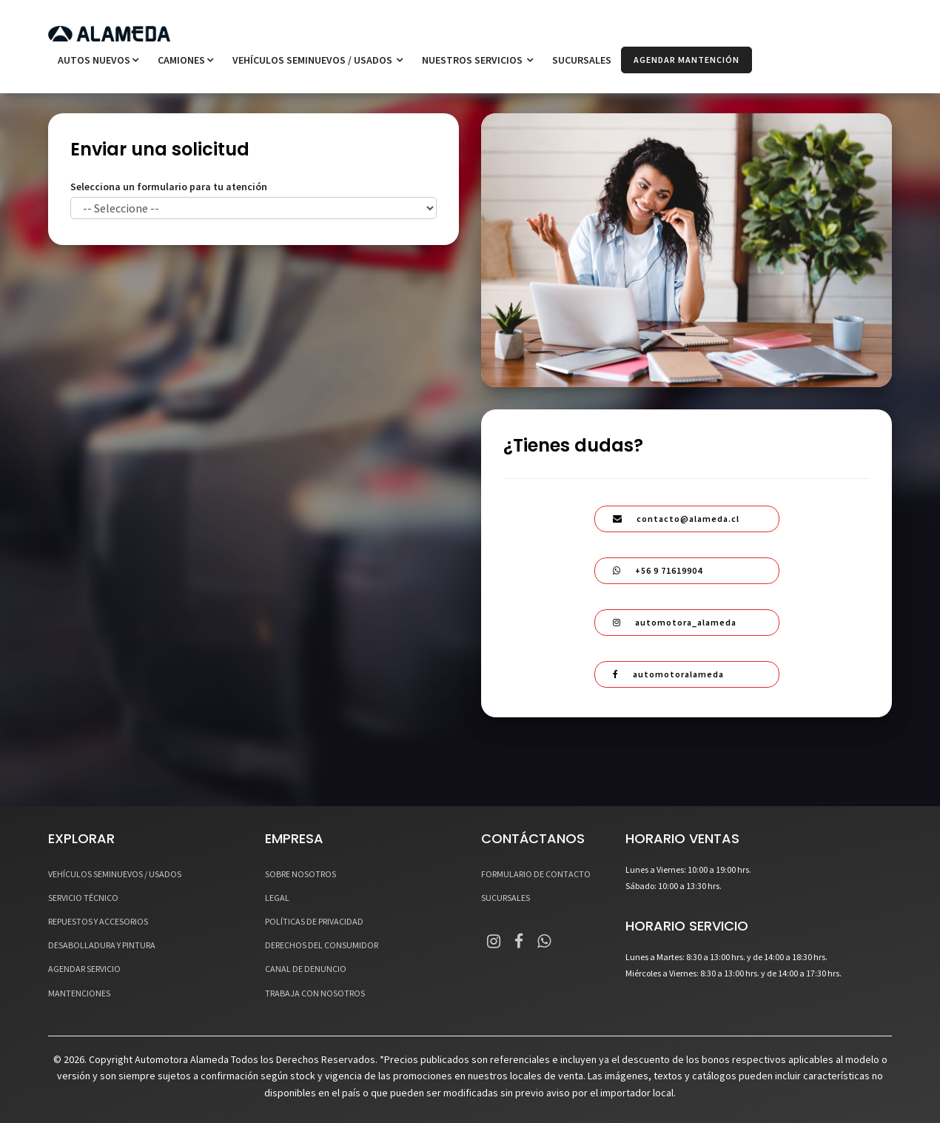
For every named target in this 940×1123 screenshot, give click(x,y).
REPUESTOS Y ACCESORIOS (98, 921)
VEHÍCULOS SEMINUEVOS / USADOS (317, 60)
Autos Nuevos (98, 60)
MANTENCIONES (79, 993)
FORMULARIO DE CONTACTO (536, 873)
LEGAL (277, 897)
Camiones (185, 60)
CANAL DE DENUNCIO (305, 968)
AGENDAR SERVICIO (84, 968)
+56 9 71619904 (657, 570)
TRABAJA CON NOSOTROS (315, 993)
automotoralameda (668, 674)
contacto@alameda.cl (676, 518)
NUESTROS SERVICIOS (477, 60)
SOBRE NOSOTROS (300, 873)
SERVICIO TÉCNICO (83, 897)
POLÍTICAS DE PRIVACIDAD (314, 921)
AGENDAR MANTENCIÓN (686, 59)
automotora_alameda (674, 622)
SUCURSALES (581, 60)
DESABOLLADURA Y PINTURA (101, 945)
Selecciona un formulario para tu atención (168, 186)
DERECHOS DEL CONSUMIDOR (321, 945)
